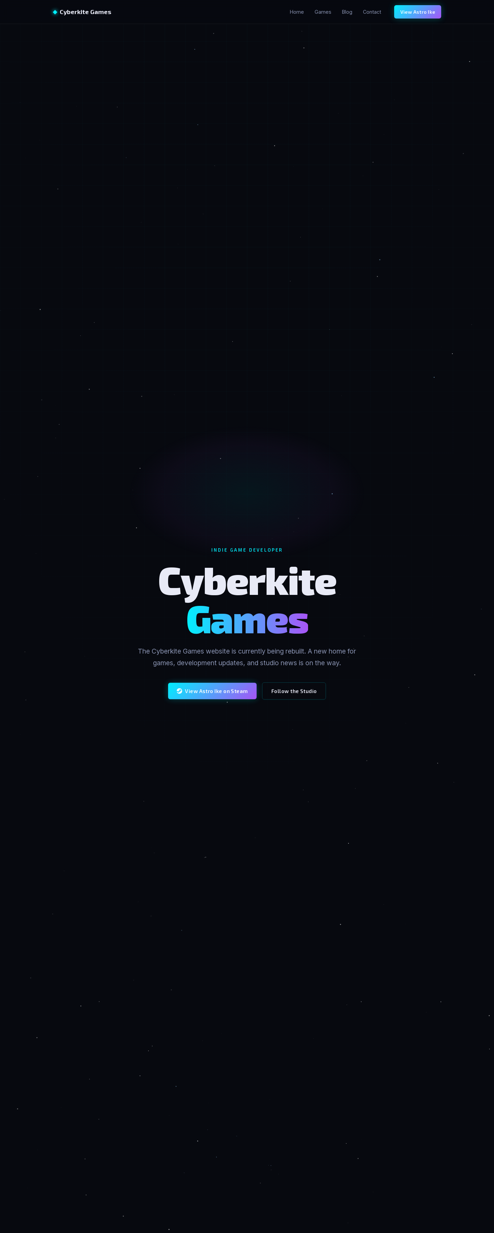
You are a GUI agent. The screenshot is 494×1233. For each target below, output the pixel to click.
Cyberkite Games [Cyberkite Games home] (82, 11)
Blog (347, 12)
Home (297, 12)
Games (323, 12)
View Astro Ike (417, 12)
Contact (372, 12)
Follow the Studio (294, 697)
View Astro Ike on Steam (212, 697)
